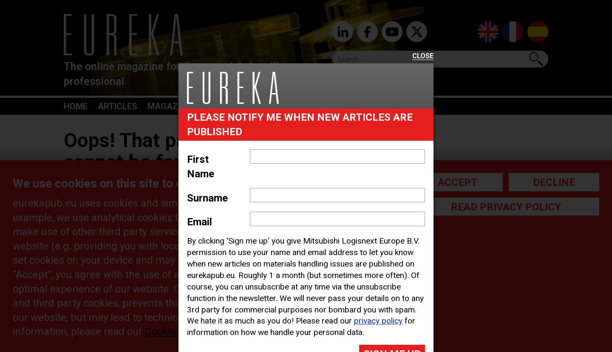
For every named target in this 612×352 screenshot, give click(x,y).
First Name (200, 166)
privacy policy (378, 321)
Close (423, 56)
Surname (207, 198)
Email (199, 222)
